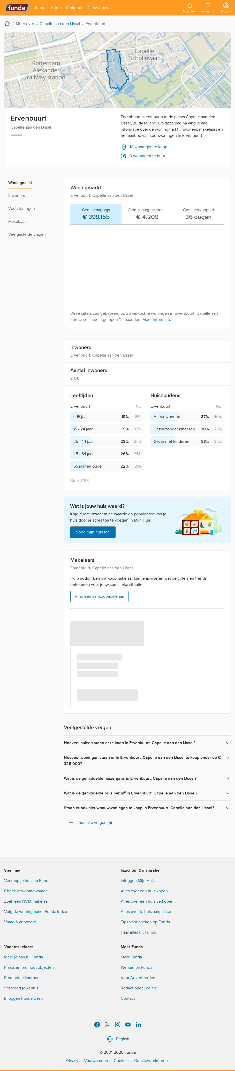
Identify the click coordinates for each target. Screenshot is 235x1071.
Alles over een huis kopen (144, 891)
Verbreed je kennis (21, 988)
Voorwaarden (96, 1060)
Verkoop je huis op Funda (27, 880)
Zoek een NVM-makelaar (26, 901)
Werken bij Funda (136, 967)
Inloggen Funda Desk (23, 998)
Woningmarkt (20, 182)
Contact (128, 998)
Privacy (71, 1060)
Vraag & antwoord (20, 922)
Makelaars (17, 221)
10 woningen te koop (144, 147)
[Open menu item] (41, 8)
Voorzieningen (21, 208)
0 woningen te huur (143, 156)
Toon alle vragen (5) (90, 823)
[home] (8, 23)
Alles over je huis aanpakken (146, 911)
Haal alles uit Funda (138, 932)
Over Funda (131, 957)
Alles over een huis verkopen (147, 901)
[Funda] (17, 7)
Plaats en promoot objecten (29, 967)
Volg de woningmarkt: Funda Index (35, 911)
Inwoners (16, 195)
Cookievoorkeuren (151, 1060)
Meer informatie (156, 319)
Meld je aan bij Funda (23, 957)
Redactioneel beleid (139, 988)
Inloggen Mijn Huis (138, 880)
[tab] (96, 214)
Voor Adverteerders (138, 977)
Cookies (121, 1060)
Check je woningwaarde (26, 891)
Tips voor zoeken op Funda (145, 922)
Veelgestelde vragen (27, 234)
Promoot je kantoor (21, 977)
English (117, 1039)
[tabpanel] (147, 276)
